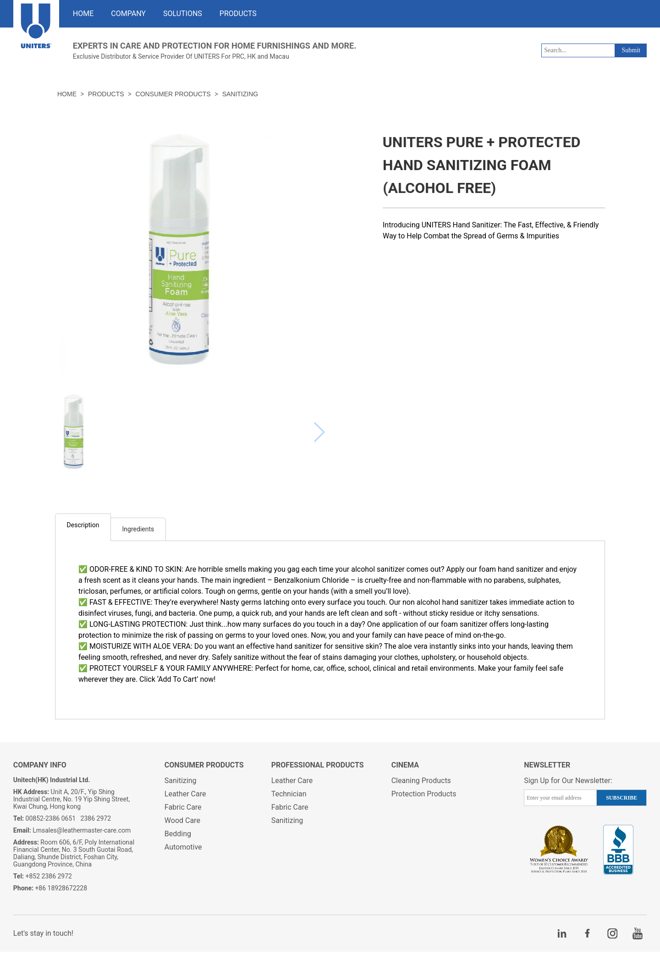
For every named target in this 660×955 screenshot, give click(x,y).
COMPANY (128, 13)
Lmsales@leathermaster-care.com (72, 833)
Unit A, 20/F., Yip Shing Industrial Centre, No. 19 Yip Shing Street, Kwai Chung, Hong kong (71, 802)
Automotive (183, 850)
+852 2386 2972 (42, 879)
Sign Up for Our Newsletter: (568, 783)
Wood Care (182, 823)
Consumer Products (173, 94)
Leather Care (185, 797)
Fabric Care (183, 810)
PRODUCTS (238, 13)
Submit (631, 50)
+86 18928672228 (50, 891)
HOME (83, 13)
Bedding (178, 837)
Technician (289, 797)
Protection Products (423, 797)
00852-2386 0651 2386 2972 (62, 821)
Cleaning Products (421, 783)
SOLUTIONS (182, 13)
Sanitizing (240, 94)
